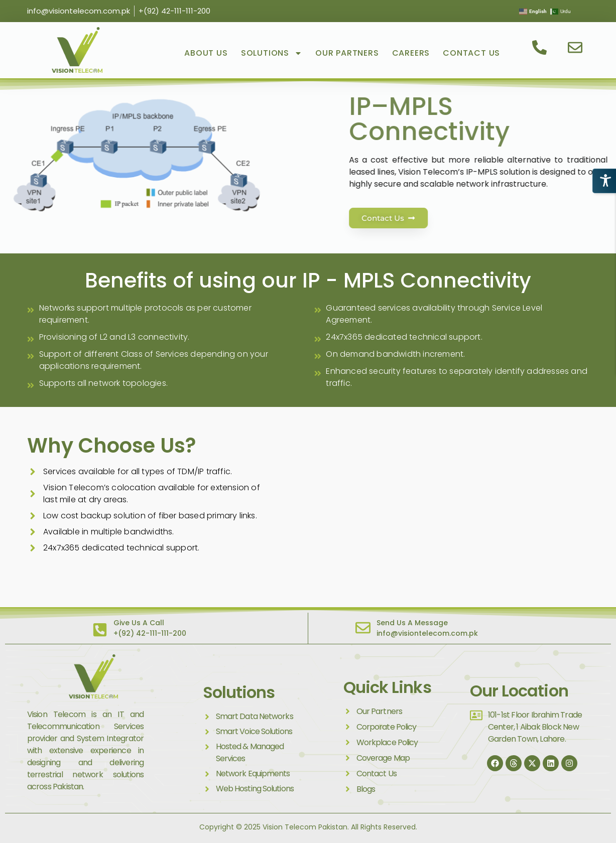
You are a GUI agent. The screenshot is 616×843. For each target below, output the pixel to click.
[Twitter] (532, 763)
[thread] (514, 763)
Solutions (271, 53)
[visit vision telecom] (77, 50)
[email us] (576, 47)
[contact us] (540, 47)
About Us (205, 53)
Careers (411, 53)
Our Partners (347, 53)
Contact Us (471, 53)
